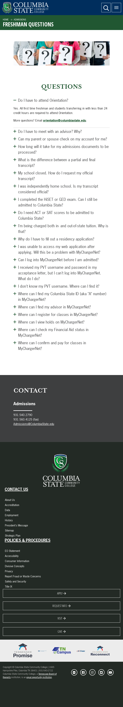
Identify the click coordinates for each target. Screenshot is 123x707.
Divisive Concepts (14, 566)
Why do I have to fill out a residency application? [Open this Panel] (53, 239)
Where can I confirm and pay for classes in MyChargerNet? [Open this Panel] (49, 345)
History (9, 520)
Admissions (19, 19)
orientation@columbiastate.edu (64, 120)
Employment (11, 515)
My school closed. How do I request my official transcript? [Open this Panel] (53, 175)
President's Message (16, 525)
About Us (10, 500)
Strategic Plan (12, 535)
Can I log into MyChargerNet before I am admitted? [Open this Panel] (55, 260)
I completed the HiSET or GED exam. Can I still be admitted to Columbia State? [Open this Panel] (55, 202)
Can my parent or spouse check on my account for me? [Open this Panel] (60, 139)
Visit (60, 618)
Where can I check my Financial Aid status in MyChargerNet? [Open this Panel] (50, 332)
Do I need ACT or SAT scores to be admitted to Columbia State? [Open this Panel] (53, 215)
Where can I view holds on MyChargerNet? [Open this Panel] (48, 322)
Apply (59, 593)
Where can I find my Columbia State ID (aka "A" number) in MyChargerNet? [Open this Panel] (59, 296)
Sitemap (9, 530)
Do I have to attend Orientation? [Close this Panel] (40, 100)
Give (60, 631)
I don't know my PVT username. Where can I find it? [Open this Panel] (56, 286)
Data (7, 510)
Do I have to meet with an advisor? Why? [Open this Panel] (47, 131)
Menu (115, 5)
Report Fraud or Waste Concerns (23, 576)
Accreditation (12, 505)
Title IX (8, 586)
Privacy (9, 571)
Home (6, 19)
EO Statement (12, 551)
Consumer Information (17, 561)
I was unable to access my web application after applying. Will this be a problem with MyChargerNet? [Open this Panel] (56, 249)
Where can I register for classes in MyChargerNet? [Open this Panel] (55, 314)
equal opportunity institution (39, 677)
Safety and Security (15, 581)
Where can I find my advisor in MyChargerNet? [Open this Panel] (52, 307)
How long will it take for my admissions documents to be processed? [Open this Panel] (61, 149)
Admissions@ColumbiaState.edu (33, 424)
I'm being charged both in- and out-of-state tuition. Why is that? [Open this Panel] (60, 228)
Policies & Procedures (27, 540)
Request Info (59, 606)
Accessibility (11, 556)
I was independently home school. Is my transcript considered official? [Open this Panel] (55, 188)
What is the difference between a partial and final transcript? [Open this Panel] (54, 162)
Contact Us (16, 489)
